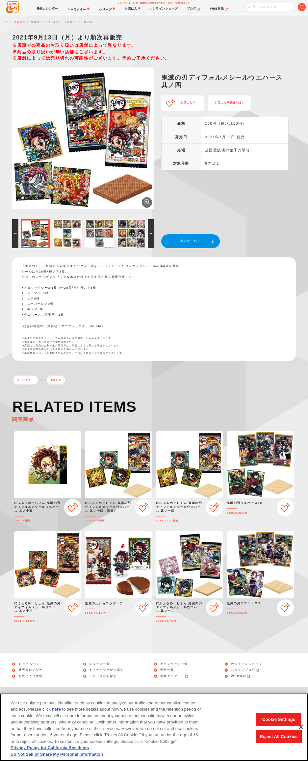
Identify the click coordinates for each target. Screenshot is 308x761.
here (56, 716)
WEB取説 (241, 676)
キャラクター (25, 380)
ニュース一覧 (99, 664)
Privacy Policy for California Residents (50, 754)
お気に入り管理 (30, 676)
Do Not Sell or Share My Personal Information (194, 696)
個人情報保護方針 (88, 696)
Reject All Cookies (278, 742)
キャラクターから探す (106, 670)
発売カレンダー (30, 670)
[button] (15, 233)
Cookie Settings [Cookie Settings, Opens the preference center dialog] (278, 725)
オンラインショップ (246, 664)
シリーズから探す (103, 676)
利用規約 (127, 696)
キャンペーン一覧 (174, 664)
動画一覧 (167, 670)
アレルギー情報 (267, 696)
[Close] (301, 733)
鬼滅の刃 (56, 380)
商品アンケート (174, 676)
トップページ (28, 664)
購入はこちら (190, 241)
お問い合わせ (45, 696)
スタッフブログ (245, 670)
